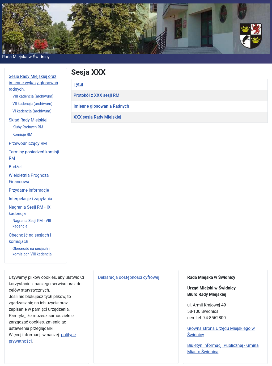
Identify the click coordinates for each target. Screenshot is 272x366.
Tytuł (78, 84)
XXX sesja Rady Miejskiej (97, 117)
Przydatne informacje (29, 190)
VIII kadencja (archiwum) (32, 96)
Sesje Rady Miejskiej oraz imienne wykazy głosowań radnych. (33, 83)
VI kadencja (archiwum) (32, 111)
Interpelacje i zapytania (30, 198)
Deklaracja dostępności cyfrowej (128, 277)
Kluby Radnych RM (27, 127)
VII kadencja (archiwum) (32, 104)
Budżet (15, 166)
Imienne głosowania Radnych (101, 106)
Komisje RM (22, 134)
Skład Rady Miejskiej (28, 120)
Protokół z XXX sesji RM (96, 95)
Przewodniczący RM (28, 143)
